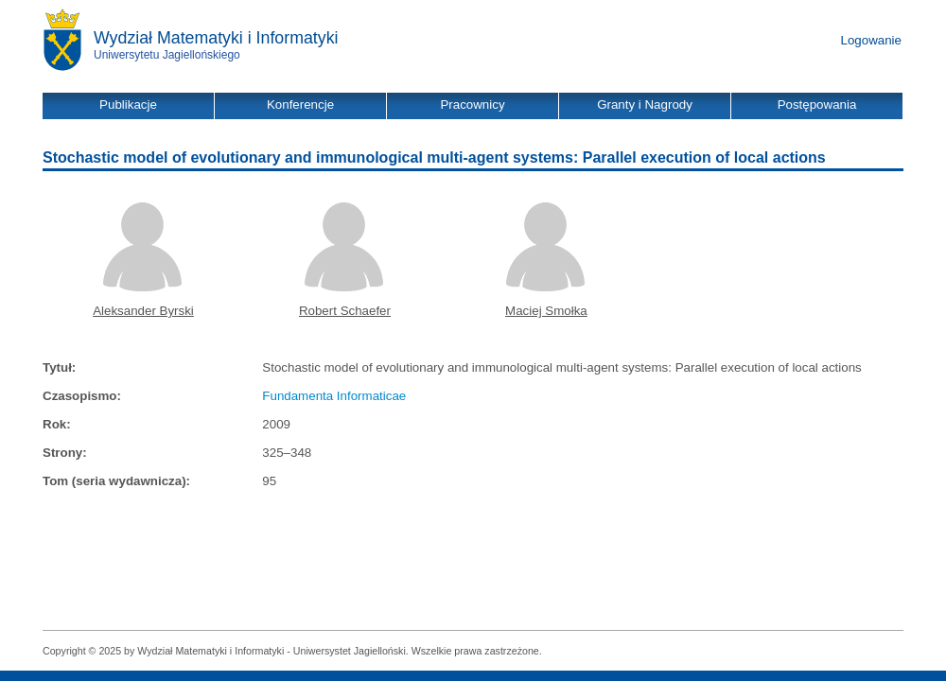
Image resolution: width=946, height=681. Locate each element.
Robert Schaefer (345, 311)
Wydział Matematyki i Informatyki (216, 37)
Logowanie (871, 40)
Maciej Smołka (546, 311)
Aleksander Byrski (143, 311)
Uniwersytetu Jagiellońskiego (167, 54)
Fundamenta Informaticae (334, 396)
